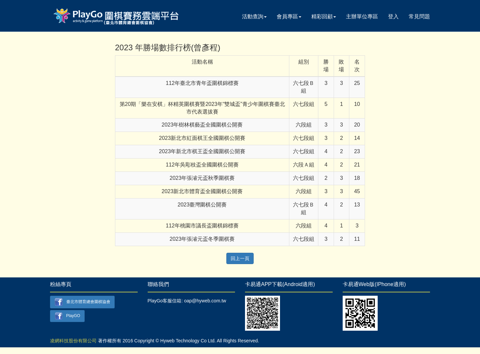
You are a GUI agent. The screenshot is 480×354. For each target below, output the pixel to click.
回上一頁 (240, 258)
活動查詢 (254, 16)
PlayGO (67, 316)
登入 (393, 16)
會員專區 (289, 16)
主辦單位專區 (362, 16)
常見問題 (419, 16)
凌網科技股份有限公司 (73, 340)
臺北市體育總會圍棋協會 (82, 302)
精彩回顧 (323, 16)
